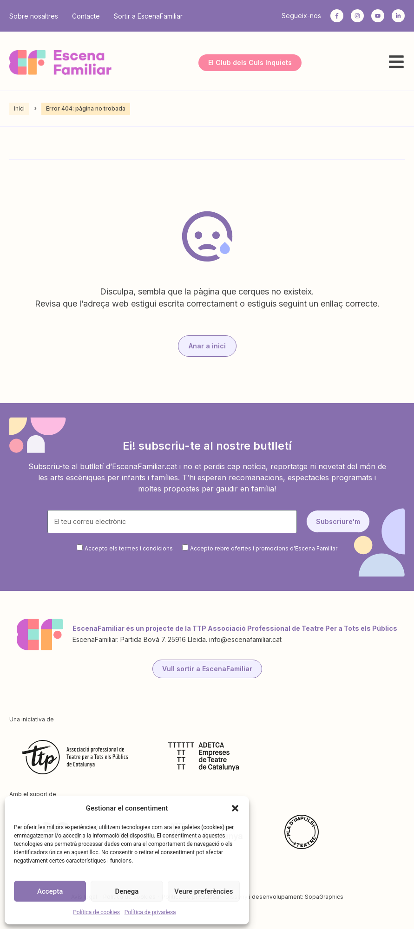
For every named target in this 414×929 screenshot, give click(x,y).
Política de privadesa (150, 912)
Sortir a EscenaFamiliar (148, 16)
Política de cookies (96, 912)
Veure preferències (203, 891)
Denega (127, 891)
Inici (19, 108)
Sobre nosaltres (33, 16)
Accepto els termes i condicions (129, 548)
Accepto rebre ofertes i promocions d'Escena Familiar (263, 548)
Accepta (50, 891)
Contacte (86, 16)
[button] (235, 808)
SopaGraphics (324, 896)
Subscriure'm (338, 521)
